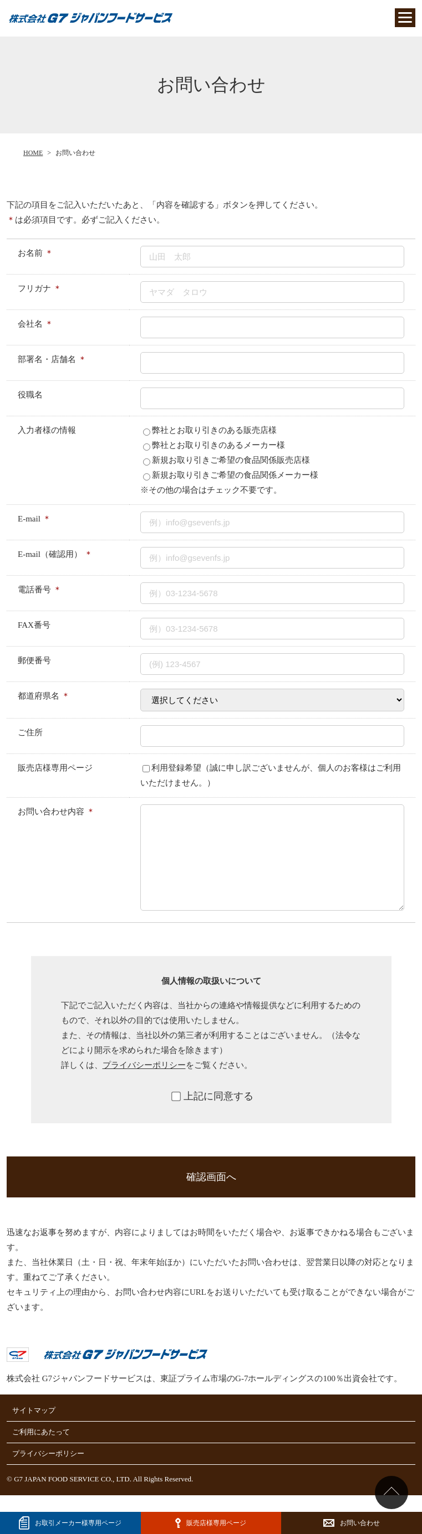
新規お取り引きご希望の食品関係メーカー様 (230, 475)
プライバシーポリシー (144, 1081)
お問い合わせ (360, 1523)
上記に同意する (212, 1112)
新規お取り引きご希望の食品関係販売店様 (226, 460)
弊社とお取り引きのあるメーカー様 (214, 445)
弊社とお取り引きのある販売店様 (210, 430)
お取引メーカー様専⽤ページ (78, 1523)
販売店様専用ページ (216, 1523)
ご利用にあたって (41, 1448)
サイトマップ (33, 1427)
